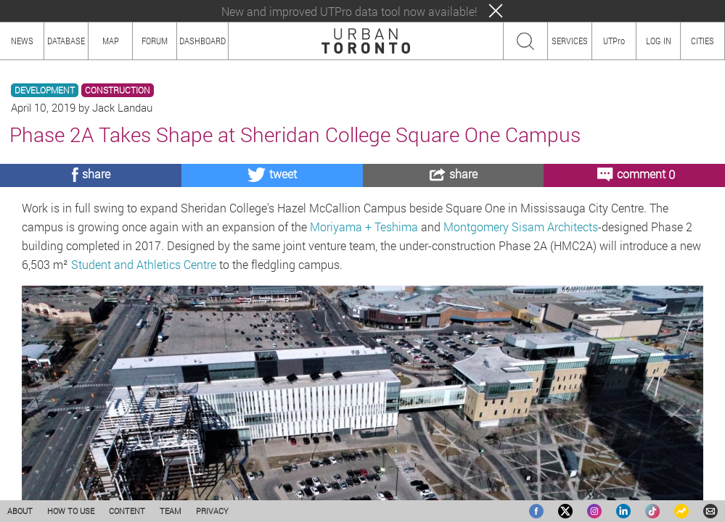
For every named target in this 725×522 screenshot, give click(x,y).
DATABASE (66, 40)
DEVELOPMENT (45, 90)
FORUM (155, 40)
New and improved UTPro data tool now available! (349, 11)
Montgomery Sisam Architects (520, 226)
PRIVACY (212, 510)
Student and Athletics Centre (143, 264)
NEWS (22, 40)
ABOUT (20, 510)
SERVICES (570, 40)
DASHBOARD (202, 40)
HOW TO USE (70, 510)
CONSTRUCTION (117, 90)
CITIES (702, 40)
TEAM (170, 510)
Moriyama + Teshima (364, 226)
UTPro (614, 40)
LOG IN (658, 40)
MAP (110, 40)
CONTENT (127, 510)
